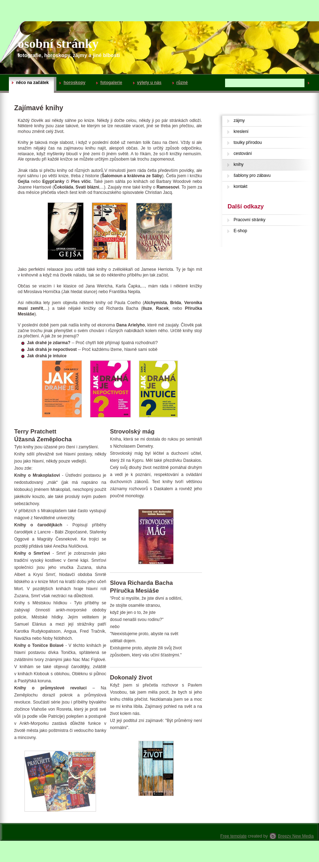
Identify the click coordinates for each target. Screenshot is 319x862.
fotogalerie (109, 82)
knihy (239, 164)
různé (180, 82)
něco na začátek (30, 82)
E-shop (240, 230)
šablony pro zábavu (252, 175)
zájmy (239, 120)
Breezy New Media (296, 836)
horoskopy (72, 82)
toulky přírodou (248, 142)
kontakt (240, 186)
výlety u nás (147, 82)
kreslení (241, 131)
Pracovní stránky (249, 219)
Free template (233, 836)
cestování (243, 153)
